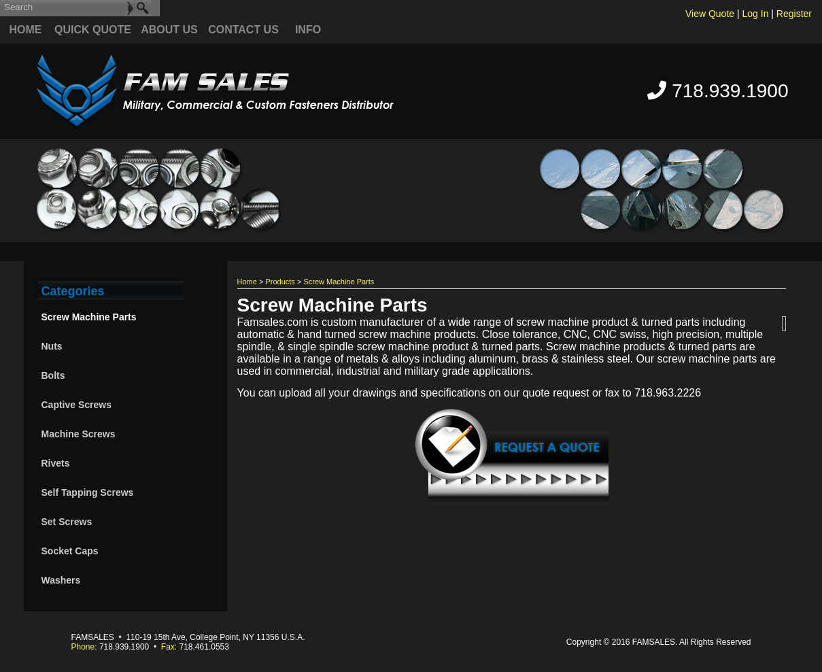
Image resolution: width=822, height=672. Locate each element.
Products (279, 282)
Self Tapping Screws (87, 492)
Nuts (52, 346)
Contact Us (243, 29)
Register (794, 13)
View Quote (709, 13)
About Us (169, 29)
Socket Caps (70, 550)
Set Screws (66, 521)
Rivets (55, 463)
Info (308, 29)
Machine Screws (78, 434)
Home (26, 29)
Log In (755, 13)
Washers (61, 580)
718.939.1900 (717, 90)
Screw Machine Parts (89, 317)
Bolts (53, 375)
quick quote (92, 29)
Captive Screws (76, 404)
